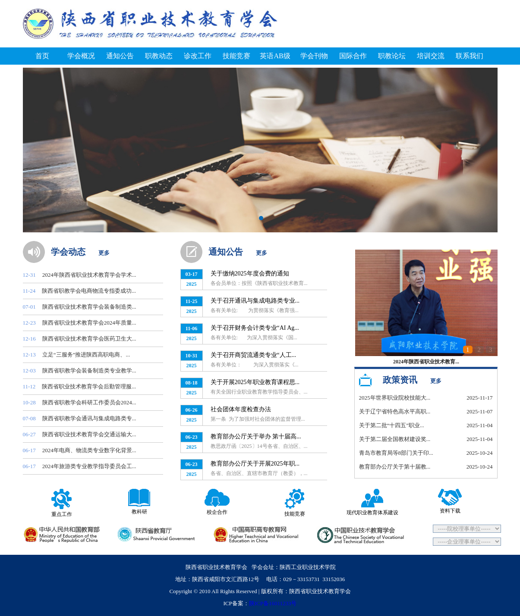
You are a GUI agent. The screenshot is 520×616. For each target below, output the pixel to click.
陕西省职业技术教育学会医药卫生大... (89, 338)
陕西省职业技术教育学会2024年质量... (89, 322)
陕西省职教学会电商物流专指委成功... (89, 291)
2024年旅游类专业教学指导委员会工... (89, 466)
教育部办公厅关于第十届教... (395, 466)
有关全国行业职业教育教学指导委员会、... (259, 392)
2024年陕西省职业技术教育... (426, 362)
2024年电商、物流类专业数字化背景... (89, 450)
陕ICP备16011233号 (273, 603)
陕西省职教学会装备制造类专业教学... (89, 370)
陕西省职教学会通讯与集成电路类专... (89, 418)
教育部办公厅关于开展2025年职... (255, 463)
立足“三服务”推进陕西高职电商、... (86, 354)
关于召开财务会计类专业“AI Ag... (255, 328)
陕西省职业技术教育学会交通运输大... (89, 434)
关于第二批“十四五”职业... (391, 425)
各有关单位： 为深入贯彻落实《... (255, 365)
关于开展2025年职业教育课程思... (255, 382)
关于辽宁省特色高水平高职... (395, 411)
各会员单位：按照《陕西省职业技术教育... (259, 283)
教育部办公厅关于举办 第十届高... (256, 436)
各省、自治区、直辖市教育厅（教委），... (259, 473)
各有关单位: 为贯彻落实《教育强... (255, 310)
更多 (104, 253)
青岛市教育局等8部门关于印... (396, 453)
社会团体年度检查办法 (241, 409)
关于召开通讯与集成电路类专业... (255, 300)
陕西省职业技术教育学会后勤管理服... (89, 386)
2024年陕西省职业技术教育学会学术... (89, 275)
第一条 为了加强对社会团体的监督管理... (258, 419)
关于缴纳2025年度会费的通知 (250, 273)
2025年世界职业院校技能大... (395, 397)
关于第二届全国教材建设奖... (395, 439)
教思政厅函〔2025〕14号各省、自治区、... (259, 446)
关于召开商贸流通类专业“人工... (253, 355)
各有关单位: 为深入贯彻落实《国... (254, 338)
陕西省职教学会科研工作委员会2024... (89, 402)
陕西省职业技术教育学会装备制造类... (89, 306)
